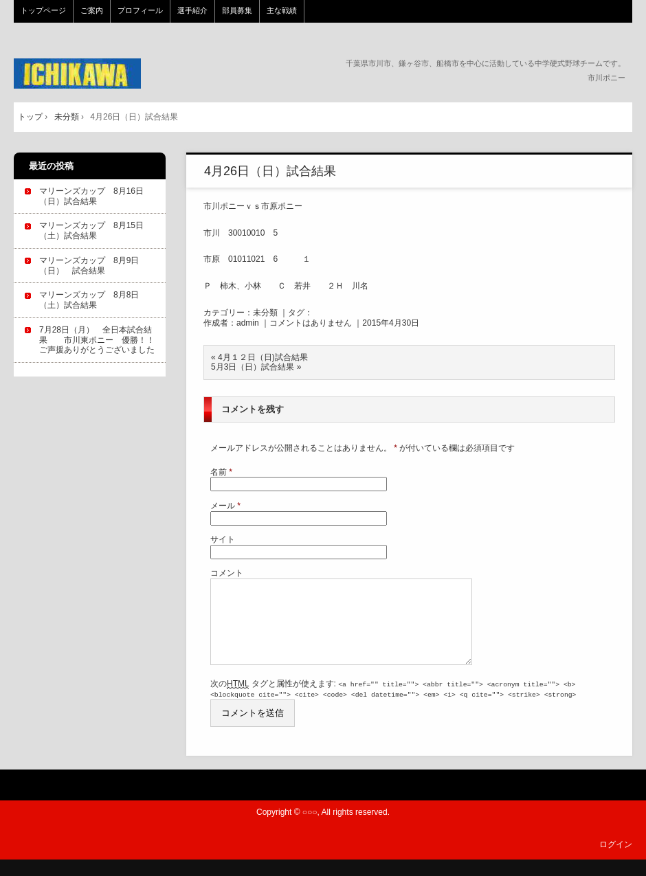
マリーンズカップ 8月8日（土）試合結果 (89, 300)
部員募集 (237, 10)
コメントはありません (310, 323)
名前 (221, 472)
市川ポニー (106, 73)
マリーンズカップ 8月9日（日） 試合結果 (89, 266)
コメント (226, 573)
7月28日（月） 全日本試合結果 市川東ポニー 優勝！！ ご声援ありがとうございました (101, 340)
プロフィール (140, 10)
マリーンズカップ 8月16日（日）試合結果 (91, 196)
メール (225, 505)
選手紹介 (192, 10)
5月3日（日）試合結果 (252, 367)
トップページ (43, 10)
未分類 (265, 312)
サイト (222, 539)
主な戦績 (282, 10)
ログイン (615, 860)
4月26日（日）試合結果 (270, 171)
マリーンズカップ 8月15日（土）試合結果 (91, 230)
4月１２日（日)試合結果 (263, 357)
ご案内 (91, 10)
